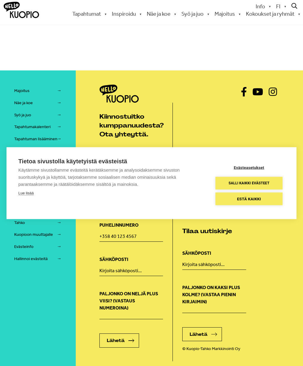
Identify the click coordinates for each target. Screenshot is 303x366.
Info (260, 6)
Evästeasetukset (249, 167)
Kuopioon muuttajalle (33, 234)
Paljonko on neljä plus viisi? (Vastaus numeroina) (128, 301)
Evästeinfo (23, 246)
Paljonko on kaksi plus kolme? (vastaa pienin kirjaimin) (211, 294)
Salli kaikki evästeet (248, 183)
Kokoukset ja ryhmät (270, 13)
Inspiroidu (124, 13)
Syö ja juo (192, 13)
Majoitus (225, 13)
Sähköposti (113, 259)
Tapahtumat (86, 13)
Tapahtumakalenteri (32, 126)
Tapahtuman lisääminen (35, 138)
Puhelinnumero (118, 225)
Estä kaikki (249, 198)
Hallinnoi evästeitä (31, 258)
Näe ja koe (158, 13)
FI (278, 6)
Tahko (19, 222)
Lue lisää (26, 193)
